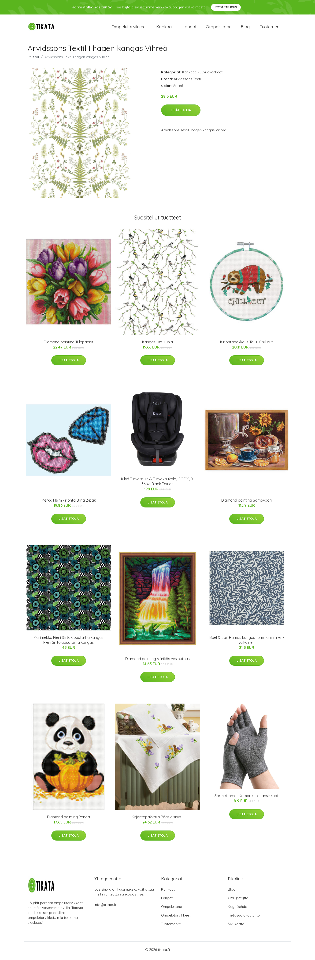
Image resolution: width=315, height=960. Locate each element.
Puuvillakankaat (209, 74)
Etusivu (33, 59)
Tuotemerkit (271, 28)
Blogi (245, 28)
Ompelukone (218, 28)
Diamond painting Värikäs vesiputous (157, 661)
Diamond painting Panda (68, 819)
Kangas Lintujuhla (157, 344)
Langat (189, 28)
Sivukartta (236, 926)
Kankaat (164, 28)
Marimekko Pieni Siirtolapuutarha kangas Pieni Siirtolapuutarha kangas (68, 642)
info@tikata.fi (105, 907)
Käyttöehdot (238, 909)
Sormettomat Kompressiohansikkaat (246, 798)
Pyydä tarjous (226, 7)
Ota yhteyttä (238, 900)
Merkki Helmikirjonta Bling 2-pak (68, 502)
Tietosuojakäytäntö (244, 917)
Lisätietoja (181, 113)
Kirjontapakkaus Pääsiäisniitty (158, 819)
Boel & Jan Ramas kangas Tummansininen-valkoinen (246, 642)
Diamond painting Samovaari (246, 502)
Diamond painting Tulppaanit (68, 344)
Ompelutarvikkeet (129, 28)
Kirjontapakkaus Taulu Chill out (246, 344)
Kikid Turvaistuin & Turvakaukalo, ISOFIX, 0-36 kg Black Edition (157, 484)
